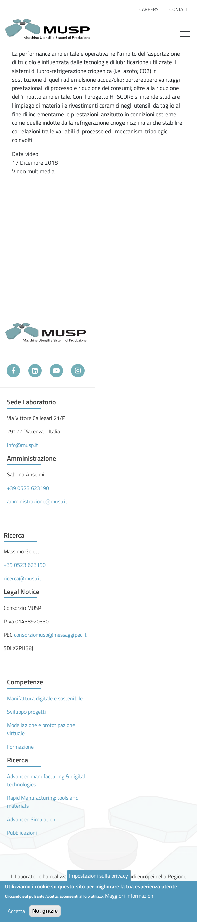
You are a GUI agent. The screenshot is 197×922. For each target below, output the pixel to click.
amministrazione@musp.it (37, 501)
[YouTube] (56, 370)
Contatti (178, 9)
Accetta (16, 911)
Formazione (20, 747)
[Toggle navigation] (185, 33)
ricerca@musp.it (22, 578)
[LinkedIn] (35, 370)
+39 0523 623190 (28, 488)
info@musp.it (22, 445)
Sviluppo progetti (26, 712)
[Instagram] (78, 370)
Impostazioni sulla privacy (98, 876)
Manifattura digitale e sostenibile (45, 698)
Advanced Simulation (31, 819)
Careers (149, 9)
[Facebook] (13, 370)
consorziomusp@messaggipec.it (50, 635)
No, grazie (45, 911)
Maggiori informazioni (130, 896)
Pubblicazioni (22, 833)
